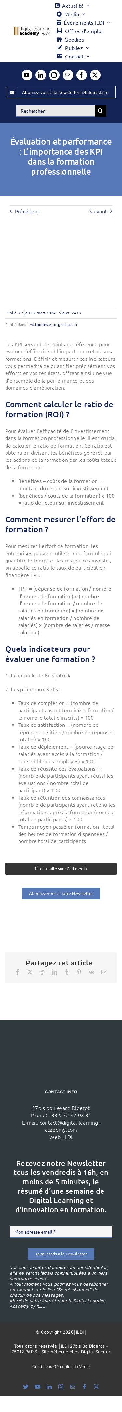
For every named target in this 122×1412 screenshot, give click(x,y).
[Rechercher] (55, 111)
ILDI (68, 1136)
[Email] (104, 972)
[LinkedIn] (54, 972)
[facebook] (81, 75)
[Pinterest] (79, 972)
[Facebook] (17, 972)
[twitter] (95, 75)
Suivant (98, 211)
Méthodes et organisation (53, 324)
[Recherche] (100, 111)
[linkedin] (40, 75)
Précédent (27, 211)
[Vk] (92, 972)
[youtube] (27, 75)
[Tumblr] (67, 972)
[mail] (68, 75)
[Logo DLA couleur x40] (30, 29)
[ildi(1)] (61, 1032)
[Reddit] (42, 972)
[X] (30, 972)
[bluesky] (25, 1386)
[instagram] (54, 75)
